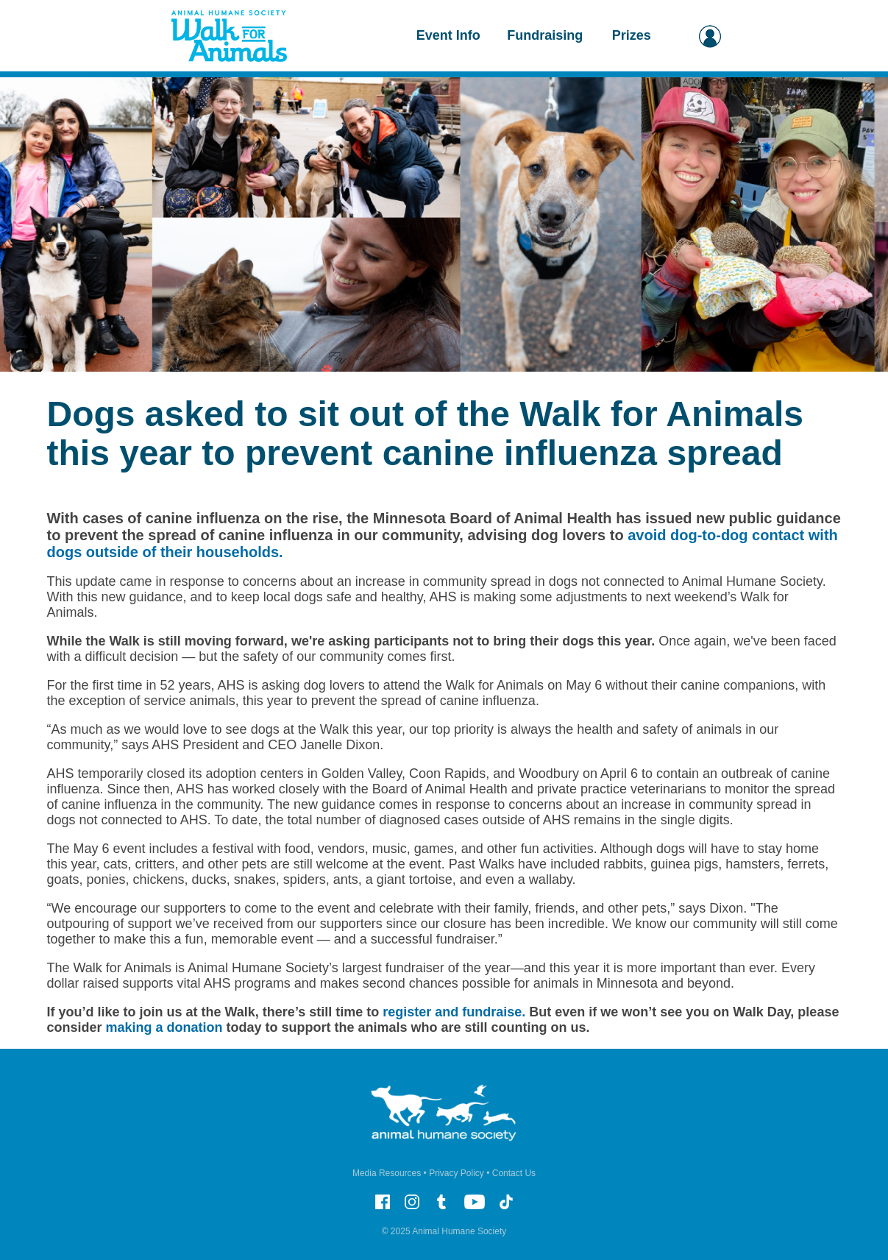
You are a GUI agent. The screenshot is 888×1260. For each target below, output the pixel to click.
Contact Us (514, 1173)
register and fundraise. (454, 1012)
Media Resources (386, 1173)
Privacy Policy (456, 1173)
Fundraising (545, 35)
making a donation (164, 1027)
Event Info (448, 35)
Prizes (631, 35)
